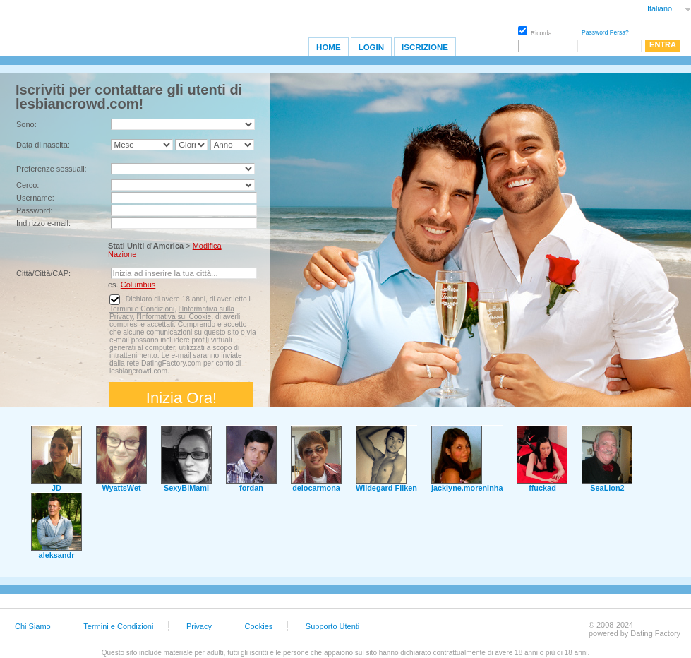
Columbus (138, 284)
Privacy (199, 626)
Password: (34, 210)
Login (371, 47)
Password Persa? (605, 32)
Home (328, 47)
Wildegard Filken (386, 488)
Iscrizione (425, 47)
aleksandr (57, 555)
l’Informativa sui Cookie (173, 317)
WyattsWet (121, 488)
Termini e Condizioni (141, 309)
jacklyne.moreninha (467, 488)
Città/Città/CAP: (43, 273)
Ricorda (534, 31)
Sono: (26, 124)
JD (56, 488)
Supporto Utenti (332, 626)
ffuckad (542, 488)
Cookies (259, 626)
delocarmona (316, 488)
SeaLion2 (607, 488)
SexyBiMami (186, 488)
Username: (35, 197)
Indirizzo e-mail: (43, 223)
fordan (251, 488)
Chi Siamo (33, 626)
